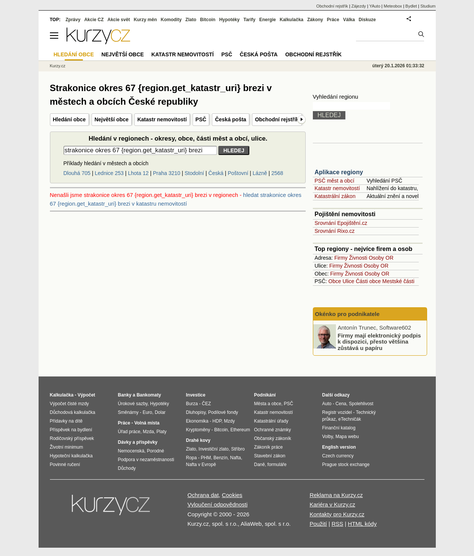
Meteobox (393, 6)
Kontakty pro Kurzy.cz (336, 514)
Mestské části (398, 281)
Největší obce (112, 119)
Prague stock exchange (346, 464)
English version (339, 447)
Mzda (148, 431)
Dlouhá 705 (77, 173)
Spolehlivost (361, 403)
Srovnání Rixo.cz (335, 231)
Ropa (191, 457)
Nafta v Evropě (201, 464)
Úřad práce (129, 431)
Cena (341, 403)
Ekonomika (197, 421)
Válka (349, 19)
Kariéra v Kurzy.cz (332, 504)
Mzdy (229, 421)
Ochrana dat (203, 495)
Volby (327, 436)
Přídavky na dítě (66, 421)
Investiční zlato (213, 449)
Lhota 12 (138, 173)
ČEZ (206, 403)
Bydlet (411, 6)
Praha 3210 (166, 173)
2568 (277, 173)
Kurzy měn (145, 19)
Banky (125, 395)
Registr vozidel (337, 412)
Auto (327, 403)
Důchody (127, 468)
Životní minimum (66, 447)
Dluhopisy (196, 412)
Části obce (368, 281)
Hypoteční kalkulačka (71, 455)
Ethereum (240, 429)
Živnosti (358, 258)
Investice (195, 395)
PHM (206, 457)
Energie (267, 19)
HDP (217, 421)
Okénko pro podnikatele (347, 314)
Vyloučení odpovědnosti (218, 504)
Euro (147, 412)
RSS (337, 523)
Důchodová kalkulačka (72, 412)
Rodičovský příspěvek (72, 438)
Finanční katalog (339, 428)
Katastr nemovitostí (162, 119)
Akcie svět (118, 19)
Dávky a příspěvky (138, 442)
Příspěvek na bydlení (71, 429)
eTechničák (349, 419)
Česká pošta (230, 119)
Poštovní (238, 173)
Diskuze (367, 19)
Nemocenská (131, 451)
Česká (216, 173)
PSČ (201, 119)
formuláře (277, 464)
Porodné (155, 451)
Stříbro (238, 449)
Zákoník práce (268, 447)
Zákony (315, 19)
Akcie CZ (94, 19)
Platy (162, 431)
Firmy (341, 258)
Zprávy (72, 19)
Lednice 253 (109, 173)
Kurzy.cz (57, 65)
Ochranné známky (272, 429)
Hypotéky (229, 19)
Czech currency (338, 455)
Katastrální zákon (335, 196)
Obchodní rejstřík (277, 119)
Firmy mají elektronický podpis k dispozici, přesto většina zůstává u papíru (379, 341)
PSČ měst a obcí (334, 181)
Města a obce (267, 403)
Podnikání (265, 395)
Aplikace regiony (339, 172)
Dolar (160, 412)
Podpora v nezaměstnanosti (146, 459)
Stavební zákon (270, 455)
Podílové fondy (223, 412)
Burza (192, 403)
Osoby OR (381, 258)
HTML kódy (362, 523)
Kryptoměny (198, 429)
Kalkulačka (291, 19)
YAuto (374, 6)
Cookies (232, 495)
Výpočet (86, 395)
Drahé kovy (198, 440)
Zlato (190, 19)
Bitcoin (208, 19)
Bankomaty (149, 395)
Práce (333, 19)
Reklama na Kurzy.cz (336, 495)
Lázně (260, 173)
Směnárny (128, 412)
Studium (427, 6)
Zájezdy (358, 6)
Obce (334, 281)
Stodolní (194, 173)
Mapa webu (347, 436)
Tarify (249, 19)
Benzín (220, 457)
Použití (318, 523)
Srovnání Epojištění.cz (341, 223)
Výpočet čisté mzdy (69, 403)
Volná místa (146, 423)
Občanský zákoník (272, 438)
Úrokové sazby (133, 403)
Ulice (348, 281)
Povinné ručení (65, 464)
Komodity (171, 19)
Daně (259, 464)
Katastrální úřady (271, 421)
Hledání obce (69, 119)
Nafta (235, 457)
